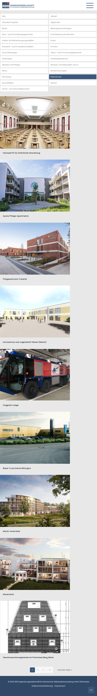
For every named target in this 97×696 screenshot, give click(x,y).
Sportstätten (8, 83)
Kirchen (54, 46)
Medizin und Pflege (11, 64)
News (4, 70)
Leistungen (7, 58)
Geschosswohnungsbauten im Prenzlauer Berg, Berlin (28, 657)
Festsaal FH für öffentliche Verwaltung (21, 153)
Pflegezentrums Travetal (15, 279)
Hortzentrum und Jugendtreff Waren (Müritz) (24, 342)
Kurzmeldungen (9, 52)
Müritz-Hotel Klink (11, 531)
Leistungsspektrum (59, 58)
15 (50, 670)
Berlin (4, 28)
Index (53, 40)
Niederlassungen (59, 70)
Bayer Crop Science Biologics (17, 468)
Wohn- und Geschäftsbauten (16, 88)
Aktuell (54, 16)
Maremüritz (8, 594)
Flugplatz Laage (10, 405)
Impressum (60, 686)
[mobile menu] (88, 4)
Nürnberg (6, 76)
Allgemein (55, 22)
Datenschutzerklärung (42, 686)
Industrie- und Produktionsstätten (17, 46)
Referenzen (56, 76)
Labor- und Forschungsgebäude (66, 52)
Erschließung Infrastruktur (62, 34)
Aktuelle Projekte (10, 22)
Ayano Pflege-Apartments (16, 216)
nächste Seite (64, 670)
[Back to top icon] (91, 690)
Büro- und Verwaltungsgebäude (17, 34)
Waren (54, 83)
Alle (4, 16)
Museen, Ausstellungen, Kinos (64, 64)
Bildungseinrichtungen (61, 28)
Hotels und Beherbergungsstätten (18, 40)
